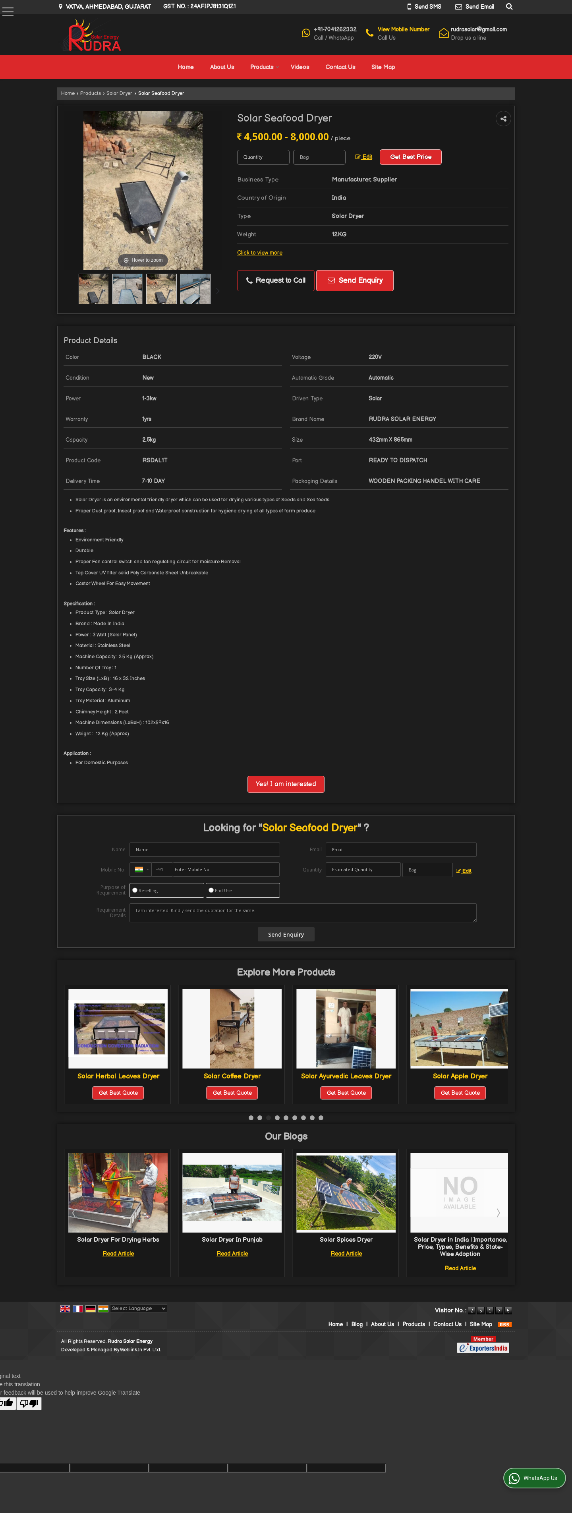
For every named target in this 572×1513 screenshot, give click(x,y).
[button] (403, 29)
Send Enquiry (355, 280)
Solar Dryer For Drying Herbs (232, 1240)
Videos (300, 67)
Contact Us (340, 67)
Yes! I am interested (286, 784)
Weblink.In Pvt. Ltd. (140, 1350)
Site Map (383, 67)
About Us (222, 67)
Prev (74, 1212)
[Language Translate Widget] (138, 1308)
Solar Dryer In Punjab (346, 1240)
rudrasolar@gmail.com (479, 29)
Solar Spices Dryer (460, 1240)
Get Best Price (410, 157)
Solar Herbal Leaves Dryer (232, 1076)
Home (186, 67)
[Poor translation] (29, 1403)
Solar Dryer (119, 94)
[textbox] (319, 157)
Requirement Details (111, 912)
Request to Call (275, 280)
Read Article (118, 1253)
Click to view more (259, 253)
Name (119, 849)
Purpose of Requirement (111, 890)
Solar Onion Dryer (118, 1076)
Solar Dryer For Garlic (118, 1240)
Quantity (312, 869)
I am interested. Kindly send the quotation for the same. (303, 912)
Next (497, 1212)
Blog (357, 1324)
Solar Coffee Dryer (346, 1076)
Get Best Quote (118, 1093)
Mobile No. (113, 869)
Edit (363, 157)
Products (264, 67)
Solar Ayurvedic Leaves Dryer (460, 1076)
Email (316, 849)
